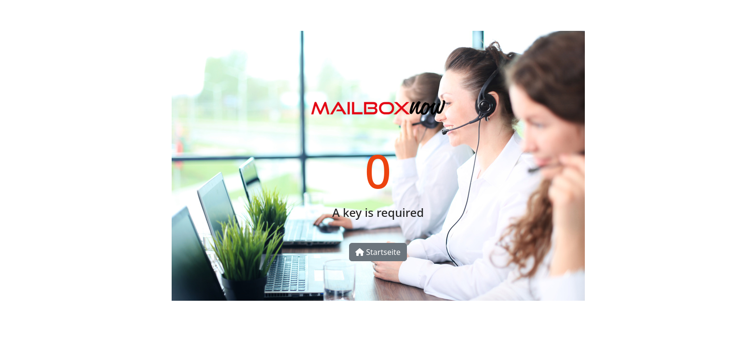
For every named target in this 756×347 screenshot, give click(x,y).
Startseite (378, 252)
